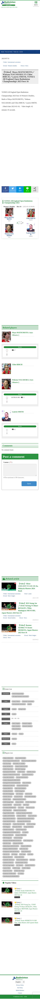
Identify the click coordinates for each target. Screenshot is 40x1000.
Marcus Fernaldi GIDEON (29, 761)
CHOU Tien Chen (8, 769)
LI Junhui (25, 832)
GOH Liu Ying (31, 824)
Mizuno (14, 734)
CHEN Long (16, 868)
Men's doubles (16, 726)
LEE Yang (22, 854)
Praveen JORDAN (8, 835)
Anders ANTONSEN (8, 816)
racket (14, 714)
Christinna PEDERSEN (9, 807)
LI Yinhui (20, 873)
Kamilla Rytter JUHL (21, 862)
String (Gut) (22, 709)
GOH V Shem (26, 868)
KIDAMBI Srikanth (30, 796)
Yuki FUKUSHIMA (20, 788)
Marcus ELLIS (30, 807)
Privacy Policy (20, 985)
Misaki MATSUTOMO (19, 799)
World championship (17, 693)
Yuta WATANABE (20, 758)
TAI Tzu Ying (6, 763)
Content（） (8, 462)
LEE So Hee (17, 805)
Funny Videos (16, 701)
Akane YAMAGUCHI (21, 766)
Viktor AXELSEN (8, 758)
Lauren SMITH (30, 233)
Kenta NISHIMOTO (22, 860)
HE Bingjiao (6, 827)
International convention (18, 704)
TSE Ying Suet (7, 810)
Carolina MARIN (7, 791)
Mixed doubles (16, 729)
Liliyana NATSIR (17, 843)
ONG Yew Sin (23, 849)
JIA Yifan (20, 807)
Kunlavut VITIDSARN (9, 873)
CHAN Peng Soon (21, 829)
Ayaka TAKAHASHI (18, 824)
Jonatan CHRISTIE (21, 835)
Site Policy (20, 987)
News (13, 744)
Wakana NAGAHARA (9, 234)
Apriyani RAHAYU (27, 774)
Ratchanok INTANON (9, 772)
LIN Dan (30, 854)
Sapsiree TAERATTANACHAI (11, 774)
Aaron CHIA (6, 868)
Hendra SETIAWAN (22, 785)
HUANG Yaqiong (20, 769)
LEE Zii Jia (28, 794)
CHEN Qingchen (19, 791)
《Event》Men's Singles (8, 596)
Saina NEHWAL (26, 851)
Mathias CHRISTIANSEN (10, 849)
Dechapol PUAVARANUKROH (11, 783)
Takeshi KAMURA (8, 829)
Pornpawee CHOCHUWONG (11, 851)
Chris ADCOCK (19, 857)
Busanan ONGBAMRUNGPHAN (12, 840)
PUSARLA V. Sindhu (19, 763)
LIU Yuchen (19, 794)
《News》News (24, 66)
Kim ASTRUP (26, 783)
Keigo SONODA (28, 827)
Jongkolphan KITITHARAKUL (11, 832)
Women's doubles (27, 726)
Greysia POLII (18, 796)
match (29, 704)
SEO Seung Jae (7, 838)
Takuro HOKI (19, 802)
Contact (20, 993)
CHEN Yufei (21, 772)
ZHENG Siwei (31, 772)
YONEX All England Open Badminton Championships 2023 (18, 202)
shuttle (14, 709)
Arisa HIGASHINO (8, 777)
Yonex (21, 734)
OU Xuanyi (20, 865)
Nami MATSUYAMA (9, 821)
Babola (14, 739)
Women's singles (27, 723)
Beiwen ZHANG (7, 857)
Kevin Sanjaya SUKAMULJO (11, 761)
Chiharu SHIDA (21, 816)
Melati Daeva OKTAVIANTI (10, 846)
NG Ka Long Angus (8, 865)
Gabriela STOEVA (8, 862)
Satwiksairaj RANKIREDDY (11, 876)
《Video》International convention (11, 62)
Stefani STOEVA (29, 865)
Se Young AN (6, 824)
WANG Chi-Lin (7, 796)
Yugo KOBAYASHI (8, 813)
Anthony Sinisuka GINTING (24, 813)
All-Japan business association (20, 696)
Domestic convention (28, 701)
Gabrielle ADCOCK (8, 860)
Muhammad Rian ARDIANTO (25, 818)
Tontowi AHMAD (26, 846)
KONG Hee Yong (19, 871)
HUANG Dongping (8, 794)
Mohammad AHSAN (8, 785)
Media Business (20, 990)
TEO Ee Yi (6, 854)
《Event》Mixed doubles (9, 618)
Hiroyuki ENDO (17, 827)
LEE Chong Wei (28, 840)
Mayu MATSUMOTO (9, 218)
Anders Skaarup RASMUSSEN (11, 780)
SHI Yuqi (26, 805)
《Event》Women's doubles (9, 66)
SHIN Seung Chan (8, 802)
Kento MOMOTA (8, 766)
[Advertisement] (20, 29)
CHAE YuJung (18, 838)
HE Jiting (14, 854)
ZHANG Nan (6, 843)
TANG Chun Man (30, 802)
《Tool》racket (27, 594)
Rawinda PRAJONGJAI (24, 821)
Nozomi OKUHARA (22, 777)
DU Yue (32, 860)
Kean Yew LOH (7, 871)
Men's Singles (16, 723)
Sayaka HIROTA (7, 788)
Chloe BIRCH (30, 218)
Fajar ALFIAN (32, 816)
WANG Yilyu (6, 799)
